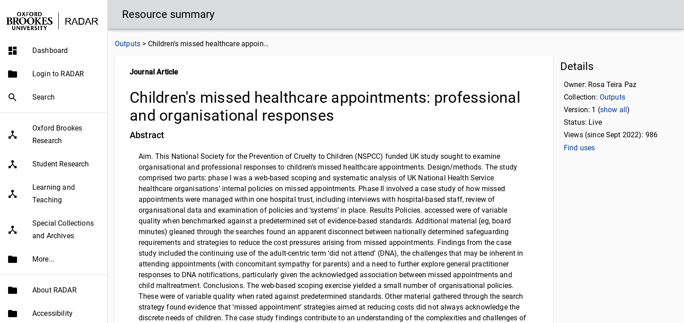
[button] (53, 50)
